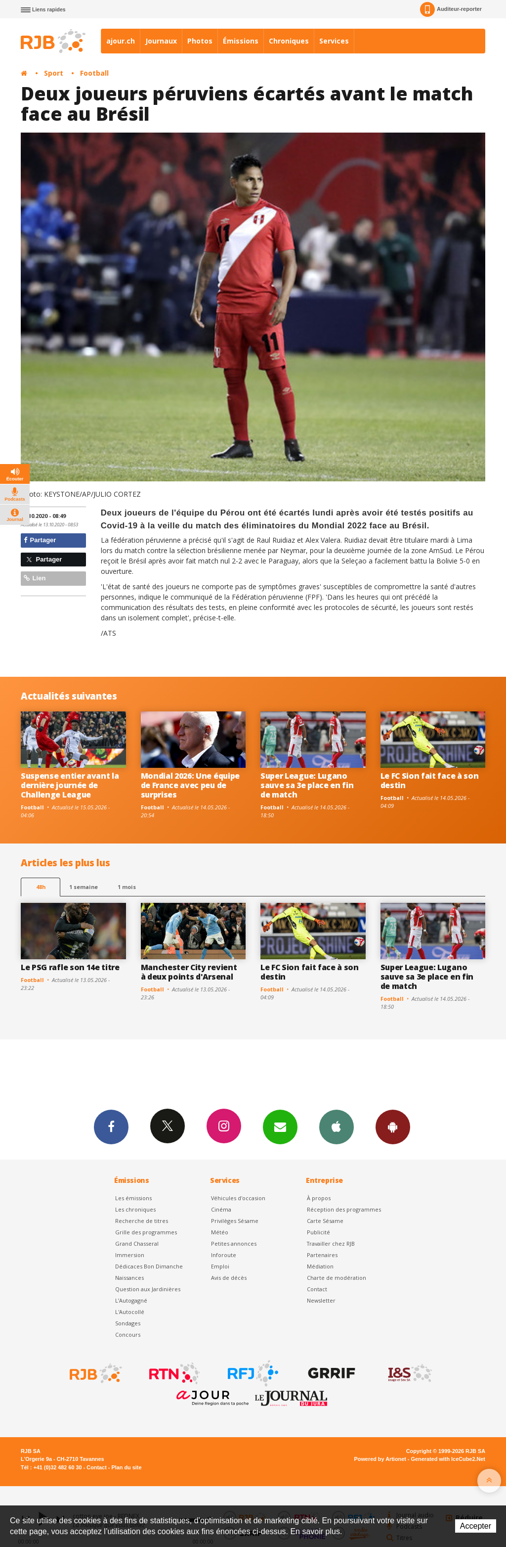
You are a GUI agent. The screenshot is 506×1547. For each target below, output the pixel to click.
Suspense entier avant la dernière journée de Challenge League (70, 785)
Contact (317, 1289)
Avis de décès (229, 1277)
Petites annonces (233, 1243)
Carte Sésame (325, 1221)
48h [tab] (40, 887)
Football (94, 73)
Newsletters (280, 1126)
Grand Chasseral (137, 1243)
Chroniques (289, 41)
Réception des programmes (344, 1209)
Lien (34, 578)
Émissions (240, 41)
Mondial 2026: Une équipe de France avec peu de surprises (190, 785)
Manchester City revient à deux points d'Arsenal (189, 972)
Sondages (127, 1323)
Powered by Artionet (380, 1459)
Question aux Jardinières (147, 1289)
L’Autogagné (131, 1300)
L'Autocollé (129, 1312)
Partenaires (322, 1255)
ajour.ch (120, 41)
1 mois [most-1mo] (127, 887)
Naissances (129, 1277)
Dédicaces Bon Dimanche (149, 1266)
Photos (199, 41)
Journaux (161, 41)
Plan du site (126, 1467)
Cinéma (221, 1209)
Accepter (475, 1526)
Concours (127, 1334)
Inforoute (223, 1255)
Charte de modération (336, 1277)
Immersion (129, 1255)
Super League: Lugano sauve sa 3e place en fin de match (306, 785)
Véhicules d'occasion (238, 1198)
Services (334, 41)
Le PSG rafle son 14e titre (70, 967)
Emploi (220, 1266)
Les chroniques (135, 1209)
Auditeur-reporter (451, 9)
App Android (393, 1126)
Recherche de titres (141, 1221)
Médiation (320, 1266)
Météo (219, 1232)
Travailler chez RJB (331, 1243)
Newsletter (321, 1300)
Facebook (111, 1126)
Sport (53, 73)
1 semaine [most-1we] (83, 887)
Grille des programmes (146, 1232)
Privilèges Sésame (234, 1221)
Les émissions (133, 1198)
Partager (40, 540)
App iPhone (336, 1126)
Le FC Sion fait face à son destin (429, 780)
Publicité (318, 1232)
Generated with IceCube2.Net (448, 1459)
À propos (319, 1198)
